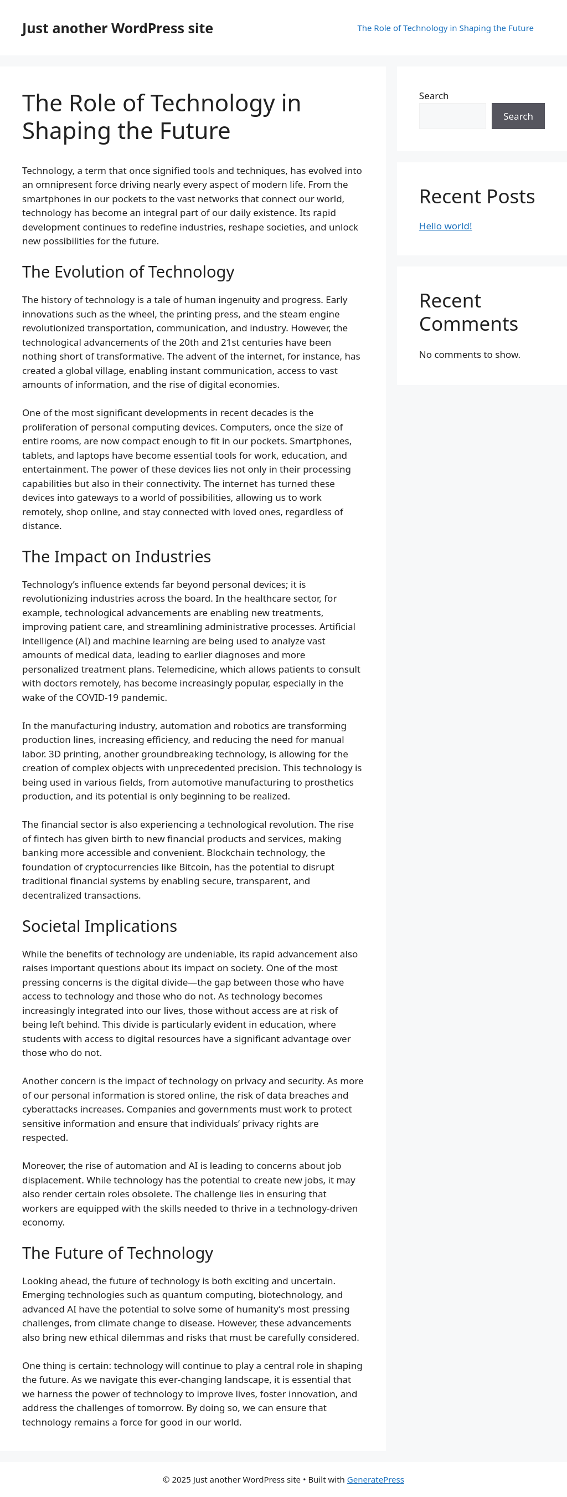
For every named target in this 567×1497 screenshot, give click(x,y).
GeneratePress (375, 1479)
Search (434, 95)
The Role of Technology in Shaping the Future (445, 27)
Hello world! (445, 225)
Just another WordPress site (117, 27)
